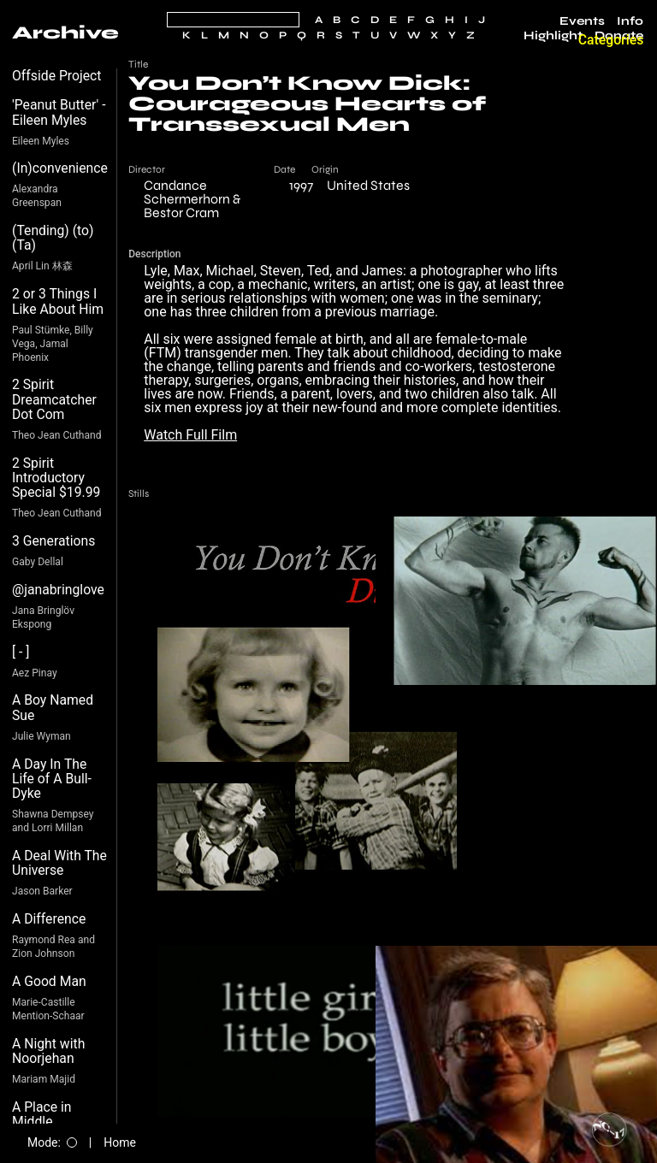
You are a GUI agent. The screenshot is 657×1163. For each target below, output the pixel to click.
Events (582, 21)
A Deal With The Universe (59, 863)
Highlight (553, 36)
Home (120, 1142)
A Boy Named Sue (52, 708)
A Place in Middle (42, 1115)
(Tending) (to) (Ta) (53, 238)
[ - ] (21, 652)
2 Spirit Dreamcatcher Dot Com (54, 399)
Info (630, 21)
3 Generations (53, 541)
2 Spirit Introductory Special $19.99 (56, 478)
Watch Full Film (190, 435)
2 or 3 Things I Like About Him (58, 301)
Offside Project (57, 75)
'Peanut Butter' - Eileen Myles (59, 112)
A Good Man (49, 981)
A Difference (49, 919)
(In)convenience (60, 168)
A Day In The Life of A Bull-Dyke (52, 779)
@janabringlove (58, 589)
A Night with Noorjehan (48, 1051)
